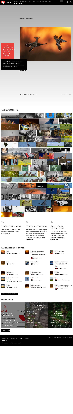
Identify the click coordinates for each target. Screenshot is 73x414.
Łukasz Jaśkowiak (13, 371)
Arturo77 (35, 369)
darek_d (23, 70)
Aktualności (7, 389)
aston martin (36, 363)
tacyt (58, 342)
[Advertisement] (45, 82)
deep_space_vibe (13, 342)
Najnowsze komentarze (12, 337)
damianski (35, 347)
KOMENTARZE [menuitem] (18, 3)
